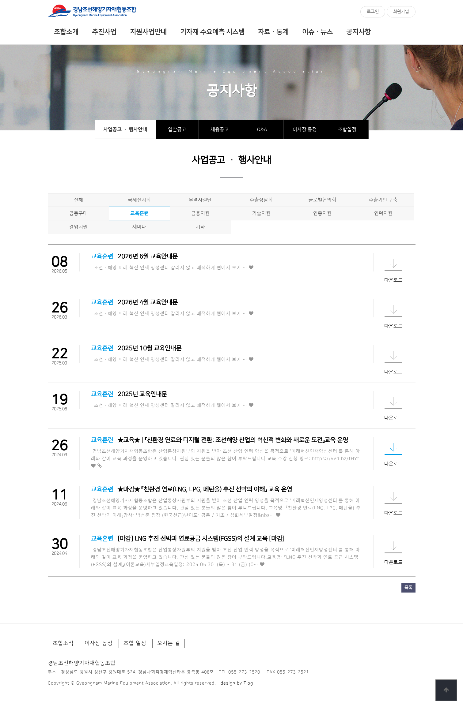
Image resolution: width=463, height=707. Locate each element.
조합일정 (347, 129)
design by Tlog (237, 683)
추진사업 (104, 32)
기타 (200, 227)
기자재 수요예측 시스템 (212, 32)
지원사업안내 (148, 32)
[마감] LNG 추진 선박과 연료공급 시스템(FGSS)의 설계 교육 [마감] (201, 538)
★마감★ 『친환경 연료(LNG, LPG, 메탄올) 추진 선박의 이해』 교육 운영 (205, 489)
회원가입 (401, 11)
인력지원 (383, 213)
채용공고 (220, 129)
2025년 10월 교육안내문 (149, 348)
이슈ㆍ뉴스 (317, 32)
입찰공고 (177, 129)
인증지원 (322, 213)
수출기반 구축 (383, 200)
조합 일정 (134, 643)
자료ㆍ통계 (273, 32)
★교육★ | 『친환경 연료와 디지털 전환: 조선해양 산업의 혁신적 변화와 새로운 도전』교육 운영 (233, 440)
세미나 (139, 227)
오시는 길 (168, 643)
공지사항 (358, 32)
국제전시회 (139, 200)
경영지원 (78, 227)
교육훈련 (139, 213)
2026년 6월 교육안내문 (148, 256)
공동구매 (78, 213)
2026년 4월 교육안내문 (148, 302)
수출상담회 (261, 200)
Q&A (262, 129)
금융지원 (200, 213)
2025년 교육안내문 (142, 394)
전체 (78, 200)
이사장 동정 (305, 129)
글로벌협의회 (322, 200)
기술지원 (261, 213)
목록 (408, 587)
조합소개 (66, 32)
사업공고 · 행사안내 (125, 129)
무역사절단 (200, 200)
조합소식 (63, 643)
